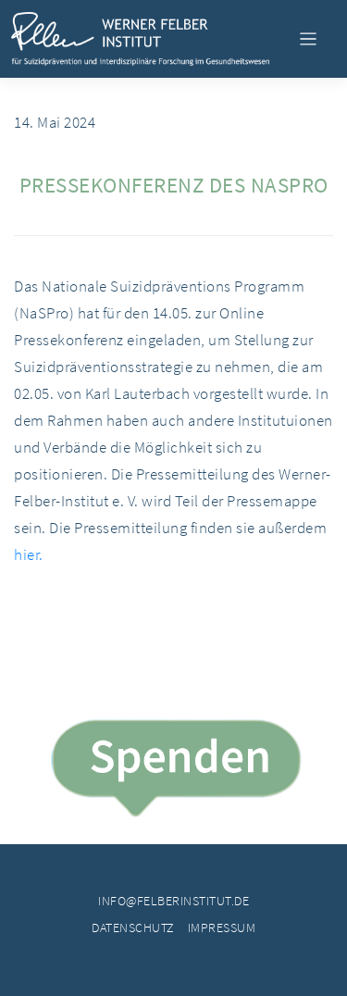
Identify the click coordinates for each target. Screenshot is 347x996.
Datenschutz (133, 927)
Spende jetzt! (174, 772)
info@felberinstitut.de (173, 900)
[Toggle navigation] (308, 39)
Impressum (222, 927)
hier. (28, 554)
